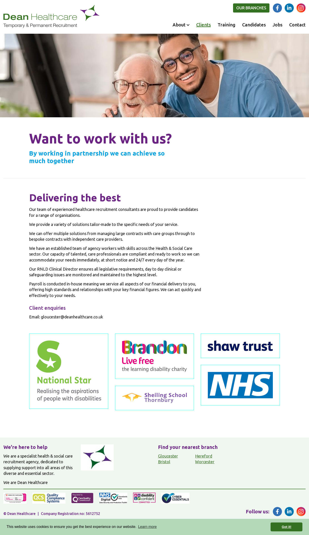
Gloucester (168, 456)
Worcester (204, 461)
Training (226, 24)
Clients (203, 24)
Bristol (164, 461)
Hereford (203, 456)
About (179, 24)
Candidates (254, 24)
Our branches (251, 7)
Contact (297, 24)
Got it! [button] (286, 527)
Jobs (277, 24)
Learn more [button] (147, 527)
